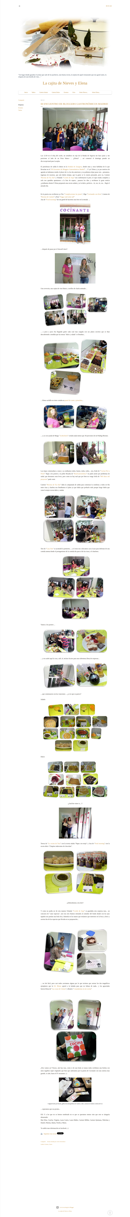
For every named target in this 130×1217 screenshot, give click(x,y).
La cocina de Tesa (54, 843)
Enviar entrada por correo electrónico (56, 1141)
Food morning (51, 199)
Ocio (73, 92)
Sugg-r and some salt (67, 197)
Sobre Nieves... (83, 92)
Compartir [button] (21, 100)
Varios (20, 110)
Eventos (66, 92)
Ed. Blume (57, 986)
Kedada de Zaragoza (75, 167)
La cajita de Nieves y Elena (65, 83)
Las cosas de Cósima (59, 989)
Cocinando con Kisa (94, 194)
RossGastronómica (80, 474)
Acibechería (64, 436)
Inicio (26, 92)
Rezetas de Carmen (47, 197)
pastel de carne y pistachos (73, 400)
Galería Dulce (56, 92)
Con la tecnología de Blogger (65, 1207)
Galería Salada (43, 92)
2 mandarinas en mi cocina (82, 989)
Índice (33, 92)
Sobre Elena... (96, 92)
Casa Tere (50, 549)
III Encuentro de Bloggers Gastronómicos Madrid (67, 169)
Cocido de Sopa (68, 178)
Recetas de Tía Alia (47, 178)
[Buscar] (109, 6)
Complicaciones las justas (73, 194)
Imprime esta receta (50, 1134)
